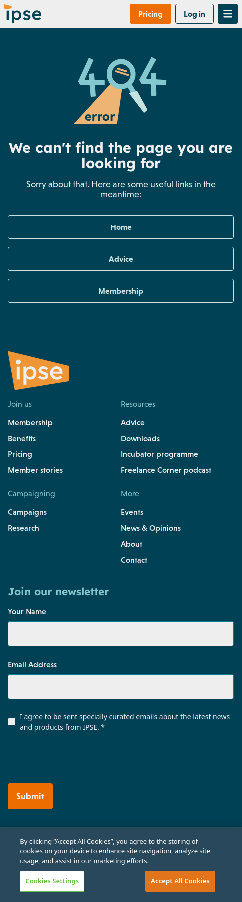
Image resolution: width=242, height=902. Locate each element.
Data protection (152, 851)
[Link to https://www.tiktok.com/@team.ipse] (121, 881)
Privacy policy (32, 831)
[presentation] (69, 759)
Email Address (32, 664)
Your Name (27, 611)
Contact (134, 559)
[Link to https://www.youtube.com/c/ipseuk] (99, 881)
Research (24, 527)
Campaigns (27, 511)
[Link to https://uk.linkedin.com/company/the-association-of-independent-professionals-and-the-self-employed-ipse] (77, 881)
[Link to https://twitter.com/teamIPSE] (56, 881)
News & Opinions (151, 527)
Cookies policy (33, 851)
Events (132, 511)
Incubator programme (159, 454)
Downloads (140, 438)
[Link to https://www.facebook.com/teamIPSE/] (14, 881)
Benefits (22, 438)
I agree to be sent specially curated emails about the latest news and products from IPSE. (125, 722)
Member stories (35, 469)
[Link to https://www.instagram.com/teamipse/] (35, 881)
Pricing (20, 454)
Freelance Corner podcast (166, 469)
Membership (30, 422)
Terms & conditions (158, 831)
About (131, 543)
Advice (133, 422)
